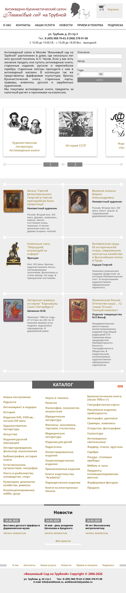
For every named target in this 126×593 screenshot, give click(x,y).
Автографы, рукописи (102, 418)
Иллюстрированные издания (59, 453)
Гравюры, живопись (101, 423)
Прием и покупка (90, 25)
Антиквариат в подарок (20, 407)
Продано (93, 487)
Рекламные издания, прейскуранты (102, 411)
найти (99, 79)
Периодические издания (62, 482)
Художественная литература (14, 427)
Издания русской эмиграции (15, 441)
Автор (81, 61)
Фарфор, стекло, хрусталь (105, 447)
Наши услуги (45, 25)
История (9, 412)
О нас (7, 25)
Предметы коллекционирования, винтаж (103, 474)
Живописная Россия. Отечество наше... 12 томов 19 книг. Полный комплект (107, 305)
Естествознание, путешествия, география (20, 466)
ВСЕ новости (63, 541)
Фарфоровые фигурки (102, 482)
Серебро (92, 452)
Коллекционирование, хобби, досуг (19, 491)
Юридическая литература (55, 418)
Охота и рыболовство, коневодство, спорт (18, 474)
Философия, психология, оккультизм (62, 409)
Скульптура (95, 433)
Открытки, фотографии (104, 428)
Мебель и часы (97, 465)
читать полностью (14, 533)
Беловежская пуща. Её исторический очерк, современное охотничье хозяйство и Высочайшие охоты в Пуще (107, 252)
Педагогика (53, 447)
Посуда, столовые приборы (99, 458)
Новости (66, 25)
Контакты (23, 25)
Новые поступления (17, 397)
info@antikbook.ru (52, 581)
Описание (83, 52)
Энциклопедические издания (59, 462)
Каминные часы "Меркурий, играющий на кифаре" (38, 249)
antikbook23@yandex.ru (79, 581)
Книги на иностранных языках (61, 489)
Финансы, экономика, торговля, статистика (60, 426)
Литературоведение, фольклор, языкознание (20, 449)
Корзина (113, 9)
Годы (80, 70)
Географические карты (103, 404)
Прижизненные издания (62, 469)
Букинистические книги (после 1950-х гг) (104, 398)
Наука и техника (56, 398)
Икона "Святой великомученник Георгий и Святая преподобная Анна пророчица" (40, 197)
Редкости (9, 402)
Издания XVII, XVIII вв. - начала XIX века (19, 419)
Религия (51, 403)
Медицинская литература (55, 435)
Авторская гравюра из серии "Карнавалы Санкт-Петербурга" (42, 303)
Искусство (10, 434)
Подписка (115, 25)
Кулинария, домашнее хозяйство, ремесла (19, 483)
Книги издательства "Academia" (59, 475)
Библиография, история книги (20, 458)
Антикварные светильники (96, 440)
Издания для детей (58, 442)
